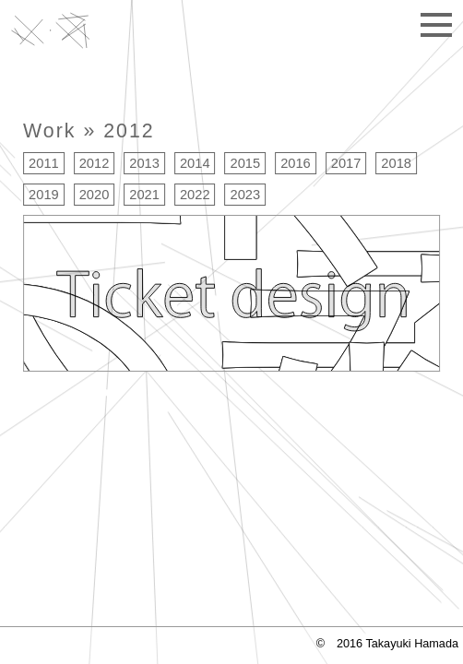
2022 (195, 194)
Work (49, 131)
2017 (346, 163)
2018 (396, 163)
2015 (246, 163)
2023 (246, 194)
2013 (144, 163)
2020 (94, 194)
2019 (44, 194)
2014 (195, 163)
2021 (144, 194)
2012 (128, 131)
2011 (44, 163)
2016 (295, 163)
